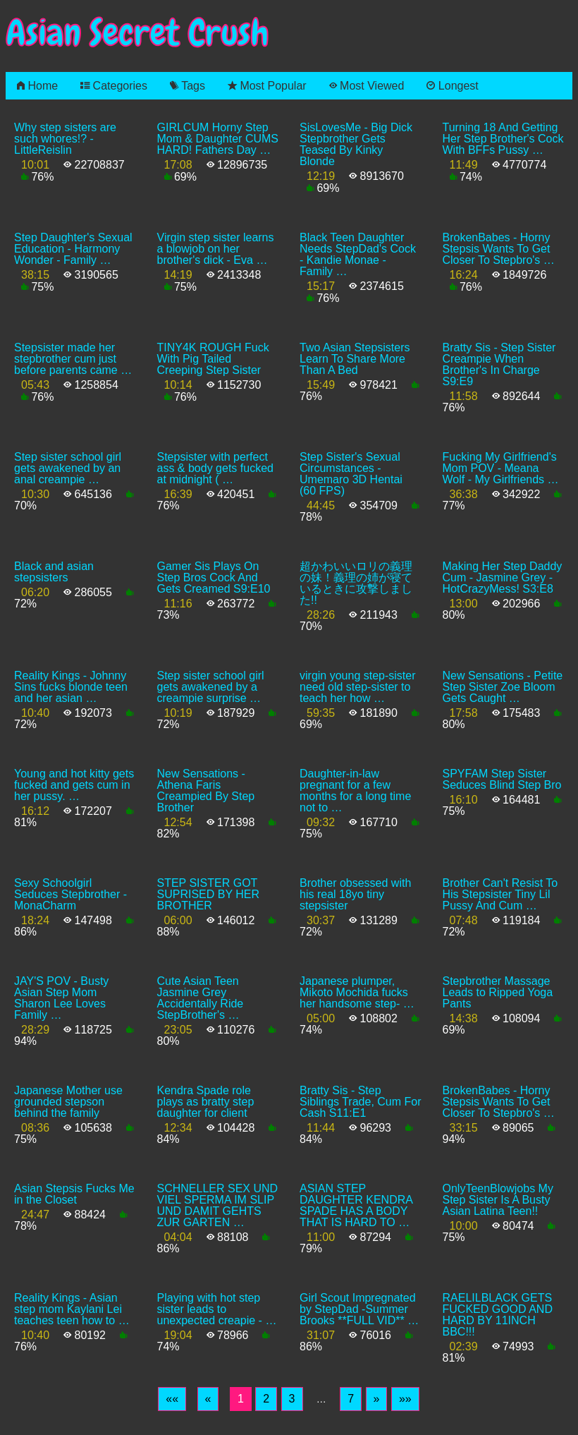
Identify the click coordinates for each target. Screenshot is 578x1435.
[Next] (377, 1399)
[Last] (405, 1399)
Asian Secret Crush (137, 32)
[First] (172, 1399)
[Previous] (208, 1399)
